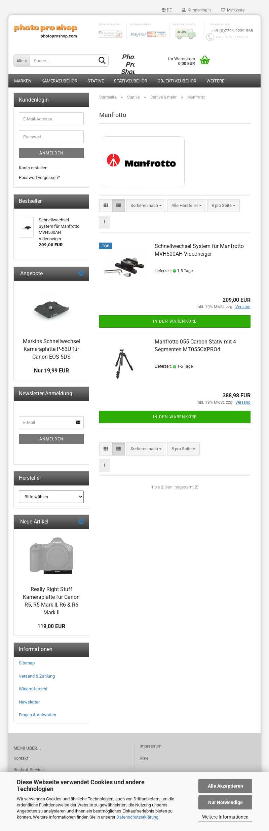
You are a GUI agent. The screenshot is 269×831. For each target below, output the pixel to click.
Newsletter (29, 701)
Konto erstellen (33, 167)
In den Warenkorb (175, 321)
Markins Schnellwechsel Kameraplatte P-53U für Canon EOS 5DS (51, 349)
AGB (144, 758)
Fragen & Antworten (37, 714)
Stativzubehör (130, 80)
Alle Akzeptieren (225, 786)
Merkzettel (233, 10)
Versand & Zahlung (37, 676)
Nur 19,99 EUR (51, 370)
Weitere (215, 80)
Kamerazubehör (59, 80)
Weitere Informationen (225, 817)
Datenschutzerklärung (137, 817)
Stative (95, 80)
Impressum (150, 746)
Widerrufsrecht (33, 688)
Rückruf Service (28, 769)
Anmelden (51, 153)
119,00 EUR (51, 626)
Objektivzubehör (176, 80)
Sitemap (27, 662)
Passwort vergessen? (39, 177)
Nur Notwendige (225, 802)
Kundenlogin (196, 10)
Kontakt (20, 758)
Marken (22, 80)
